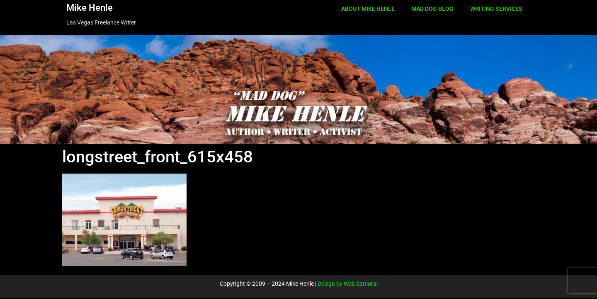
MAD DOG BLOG (432, 8)
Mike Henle (89, 7)
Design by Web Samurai (348, 283)
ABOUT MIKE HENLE (368, 8)
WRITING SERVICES (496, 8)
